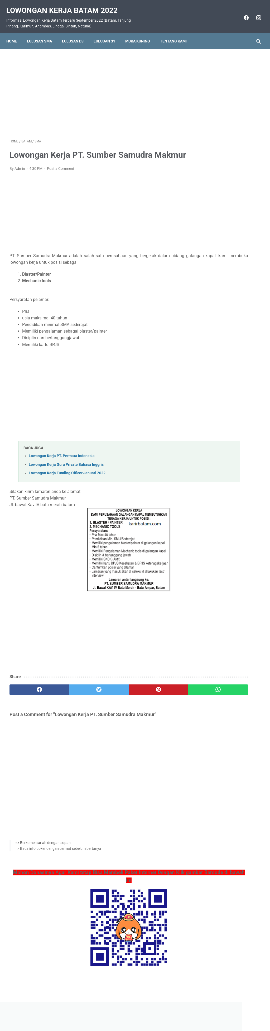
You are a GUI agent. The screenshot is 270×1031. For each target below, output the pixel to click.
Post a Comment (60, 177)
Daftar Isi (155, 1012)
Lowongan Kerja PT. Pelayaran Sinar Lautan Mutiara (222, 290)
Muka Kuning (140, 33)
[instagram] (255, 12)
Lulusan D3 (76, 33)
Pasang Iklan (132, 1012)
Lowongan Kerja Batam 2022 (65, 5)
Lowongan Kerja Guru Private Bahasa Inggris (66, 473)
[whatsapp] (156, 698)
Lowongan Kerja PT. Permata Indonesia (62, 465)
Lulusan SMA (42, 33)
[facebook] (242, 12)
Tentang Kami (176, 33)
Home (14, 33)
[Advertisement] (93, 88)
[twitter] (72, 698)
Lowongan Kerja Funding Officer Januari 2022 (67, 481)
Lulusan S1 (107, 33)
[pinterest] (114, 698)
